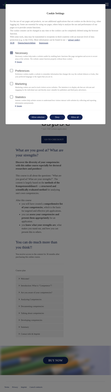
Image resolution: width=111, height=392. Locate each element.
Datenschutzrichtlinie (27, 43)
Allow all (75, 117)
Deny (57, 117)
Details (18, 62)
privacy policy (74, 40)
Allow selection (37, 117)
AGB (12, 43)
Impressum (43, 43)
